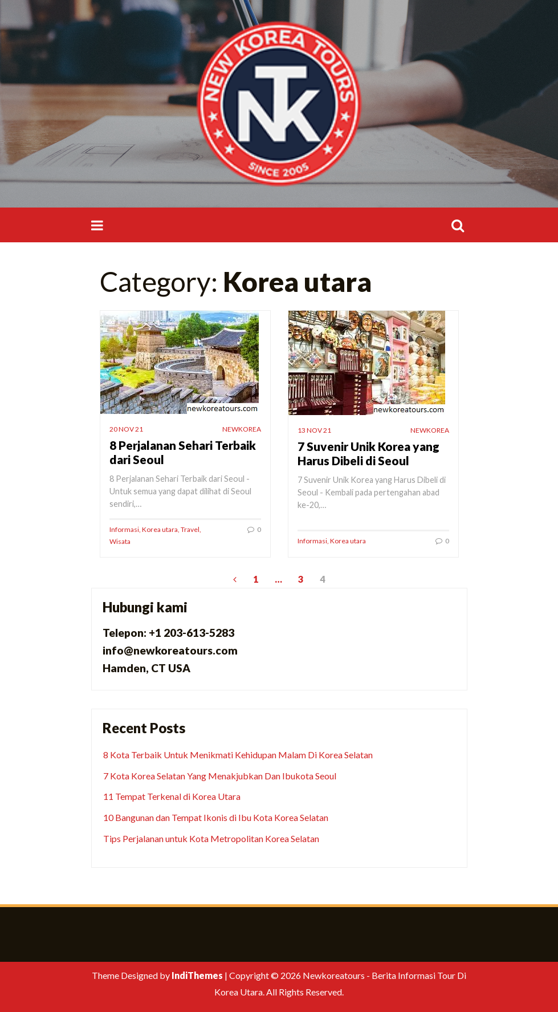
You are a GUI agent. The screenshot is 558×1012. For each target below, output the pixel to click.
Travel (190, 529)
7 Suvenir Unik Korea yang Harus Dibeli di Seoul (368, 453)
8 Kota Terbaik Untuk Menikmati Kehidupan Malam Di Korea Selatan (238, 754)
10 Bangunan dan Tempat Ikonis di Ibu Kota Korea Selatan (215, 817)
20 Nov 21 (126, 429)
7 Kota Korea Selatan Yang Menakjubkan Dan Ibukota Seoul (219, 775)
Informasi (124, 529)
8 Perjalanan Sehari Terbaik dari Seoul (182, 452)
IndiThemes (197, 975)
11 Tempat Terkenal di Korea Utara (172, 796)
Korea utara (160, 529)
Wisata (120, 541)
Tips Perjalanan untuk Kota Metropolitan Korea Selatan (211, 838)
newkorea (241, 429)
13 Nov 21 (314, 430)
